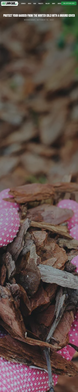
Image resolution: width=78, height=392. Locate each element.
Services (23, 4)
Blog (35, 4)
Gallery (48, 4)
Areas (29, 4)
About (53, 4)
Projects (40, 4)
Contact (60, 4)
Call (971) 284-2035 (68, 3)
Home (17, 4)
